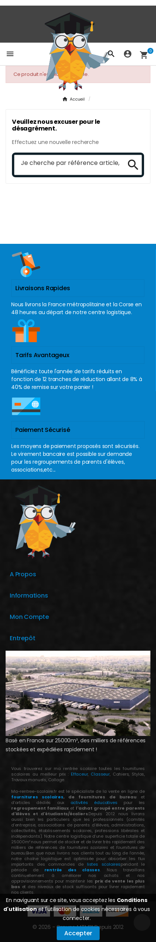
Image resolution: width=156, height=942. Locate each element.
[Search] (130, 165)
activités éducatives (94, 803)
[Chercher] (67, 163)
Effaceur (79, 774)
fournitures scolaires (37, 797)
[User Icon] (127, 53)
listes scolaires (104, 864)
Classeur (99, 774)
